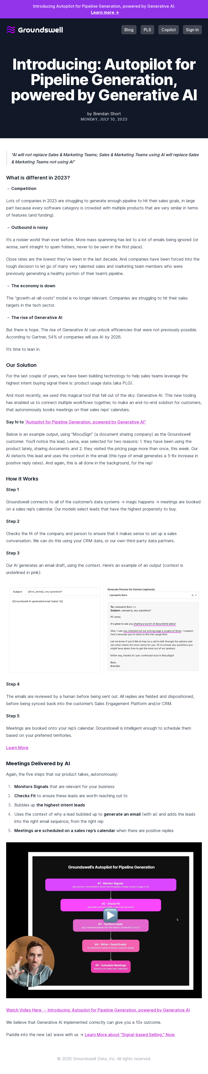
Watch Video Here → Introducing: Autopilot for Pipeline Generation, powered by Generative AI (98, 1010)
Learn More (17, 747)
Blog (128, 29)
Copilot (168, 29)
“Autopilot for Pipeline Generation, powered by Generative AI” (85, 421)
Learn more (105, 12)
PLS (147, 29)
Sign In (192, 29)
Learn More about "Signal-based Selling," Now (129, 1034)
